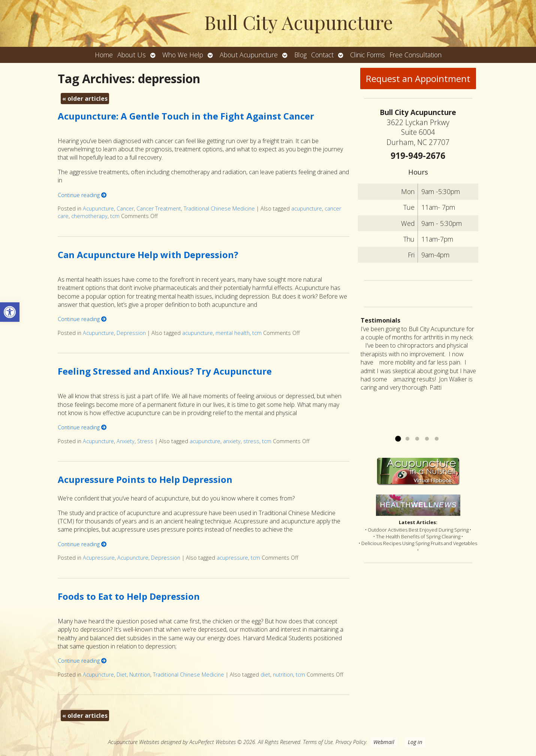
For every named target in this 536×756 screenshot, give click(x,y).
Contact (322, 54)
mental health (233, 332)
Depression (131, 332)
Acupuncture (98, 208)
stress (251, 441)
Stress (145, 441)
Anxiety (126, 441)
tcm (115, 216)
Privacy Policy (350, 742)
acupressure (232, 557)
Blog (300, 54)
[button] (9, 312)
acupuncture (306, 208)
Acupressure (99, 557)
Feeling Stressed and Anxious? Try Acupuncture (165, 371)
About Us (131, 54)
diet (265, 674)
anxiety (232, 441)
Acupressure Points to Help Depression (145, 479)
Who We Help (182, 54)
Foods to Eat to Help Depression (129, 596)
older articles (85, 98)
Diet (122, 674)
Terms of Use (318, 742)
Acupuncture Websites (133, 742)
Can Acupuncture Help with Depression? (148, 254)
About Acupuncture (249, 54)
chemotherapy (89, 216)
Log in (415, 742)
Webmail (383, 742)
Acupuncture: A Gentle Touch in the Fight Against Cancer (186, 116)
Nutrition (139, 674)
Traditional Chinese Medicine (219, 208)
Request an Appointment (418, 78)
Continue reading (82, 195)
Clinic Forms (367, 54)
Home (104, 54)
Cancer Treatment (158, 208)
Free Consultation (415, 54)
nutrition (283, 674)
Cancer (125, 208)
